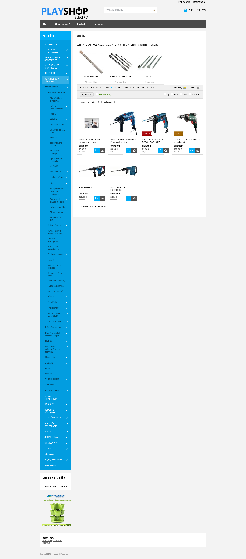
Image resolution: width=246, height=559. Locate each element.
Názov (96, 87)
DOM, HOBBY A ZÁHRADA (98, 45)
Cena (106, 87)
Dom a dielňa (121, 45)
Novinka (195, 94)
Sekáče (149, 76)
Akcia (175, 94)
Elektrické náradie (139, 45)
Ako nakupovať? (63, 24)
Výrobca (87, 94)
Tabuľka (191, 87)
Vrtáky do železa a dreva (120, 76)
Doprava (46, 543)
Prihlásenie (184, 2)
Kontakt (81, 24)
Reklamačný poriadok (52, 540)
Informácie (97, 24)
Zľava (184, 94)
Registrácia (199, 2)
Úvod (45, 24)
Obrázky (178, 87)
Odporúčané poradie (142, 87)
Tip (168, 94)
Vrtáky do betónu (91, 76)
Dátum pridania (121, 87)
